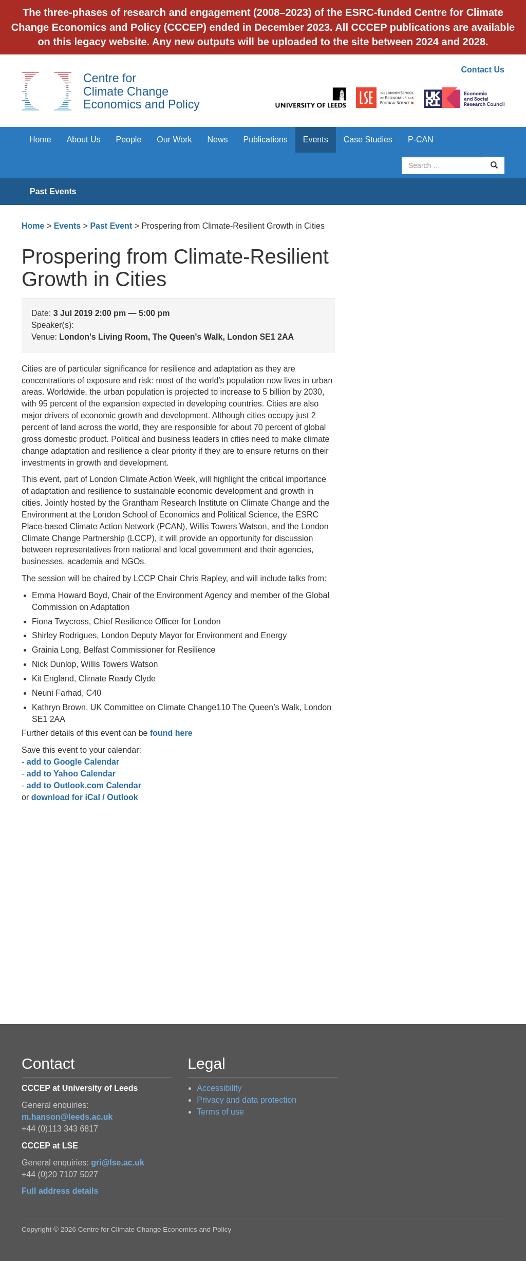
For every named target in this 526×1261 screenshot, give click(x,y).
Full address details (60, 1190)
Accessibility (219, 1088)
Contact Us (482, 69)
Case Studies (368, 139)
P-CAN (421, 139)
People (129, 139)
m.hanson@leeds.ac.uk (67, 1116)
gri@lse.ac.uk (117, 1162)
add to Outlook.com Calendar (84, 785)
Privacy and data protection (246, 1100)
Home (40, 139)
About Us (84, 139)
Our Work (174, 139)
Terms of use (220, 1111)
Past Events (53, 191)
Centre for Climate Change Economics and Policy (141, 91)
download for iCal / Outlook (84, 797)
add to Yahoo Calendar (71, 773)
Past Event (111, 225)
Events (315, 139)
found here (171, 733)
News (217, 139)
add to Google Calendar (73, 761)
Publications (265, 139)
